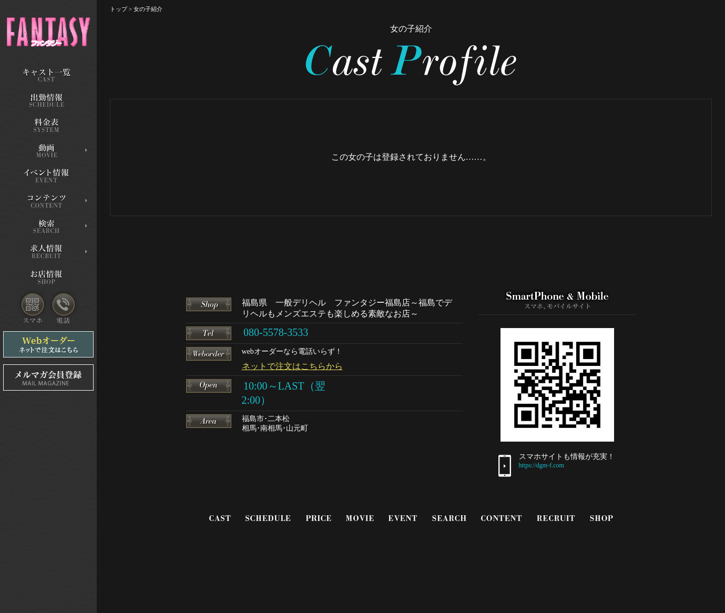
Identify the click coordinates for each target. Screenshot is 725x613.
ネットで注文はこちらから (292, 366)
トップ (118, 9)
